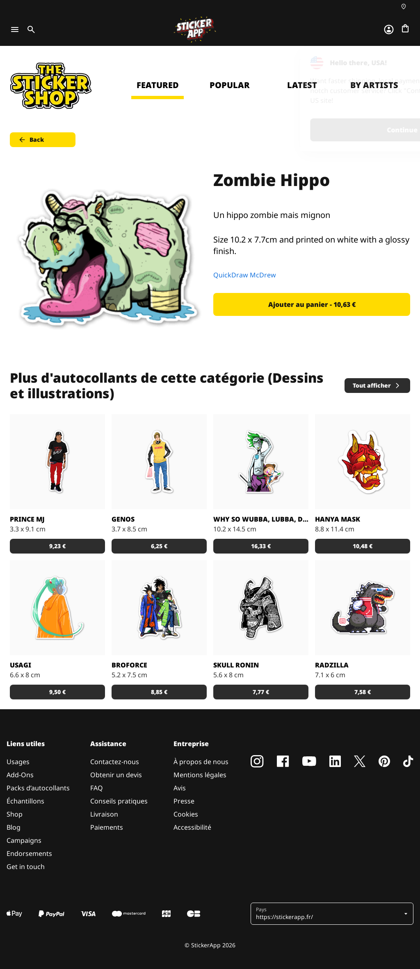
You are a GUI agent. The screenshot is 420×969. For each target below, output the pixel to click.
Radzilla (332, 664)
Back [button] (31, 140)
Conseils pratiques (119, 801)
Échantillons (25, 801)
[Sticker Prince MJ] (57, 461)
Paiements (106, 827)
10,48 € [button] (362, 546)
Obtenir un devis (116, 774)
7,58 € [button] (362, 692)
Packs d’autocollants (38, 787)
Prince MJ (27, 519)
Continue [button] (309, 129)
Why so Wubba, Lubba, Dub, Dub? (260, 519)
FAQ (96, 787)
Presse (183, 801)
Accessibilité (192, 827)
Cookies (185, 814)
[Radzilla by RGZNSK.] (362, 607)
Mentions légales (199, 774)
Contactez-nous (114, 761)
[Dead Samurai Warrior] (260, 607)
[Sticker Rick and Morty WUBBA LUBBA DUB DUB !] (260, 461)
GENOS (123, 519)
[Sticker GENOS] (159, 461)
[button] (329, 913)
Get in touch (26, 866)
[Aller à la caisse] (405, 28)
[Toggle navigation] (15, 29)
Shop (15, 814)
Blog (14, 827)
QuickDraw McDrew (244, 274)
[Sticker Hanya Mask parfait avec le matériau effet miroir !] (362, 461)
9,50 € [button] (57, 692)
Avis (179, 787)
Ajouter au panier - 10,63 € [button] (312, 304)
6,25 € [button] (159, 546)
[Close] (395, 62)
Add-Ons (20, 774)
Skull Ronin (236, 664)
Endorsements (29, 853)
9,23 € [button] (57, 546)
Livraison (104, 814)
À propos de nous (200, 761)
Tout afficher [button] (377, 385)
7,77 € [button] (261, 692)
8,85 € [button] (159, 692)
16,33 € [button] (261, 546)
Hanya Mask (337, 519)
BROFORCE (129, 664)
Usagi (20, 664)
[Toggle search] (29, 29)
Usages (18, 761)
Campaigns (24, 840)
